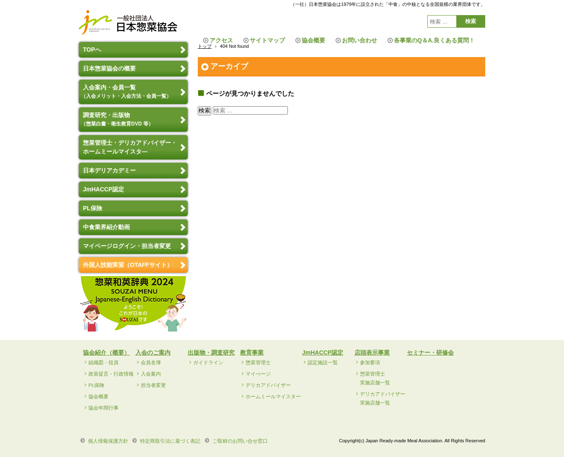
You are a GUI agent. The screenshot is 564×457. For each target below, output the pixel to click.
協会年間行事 (103, 408)
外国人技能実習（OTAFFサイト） (128, 264)
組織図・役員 (103, 363)
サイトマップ (267, 40)
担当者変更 (153, 385)
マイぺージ (258, 374)
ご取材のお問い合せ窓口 (240, 441)
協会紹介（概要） (106, 352)
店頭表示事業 (372, 352)
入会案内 (151, 374)
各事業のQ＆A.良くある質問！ (434, 40)
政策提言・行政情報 (111, 374)
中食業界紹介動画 (106, 227)
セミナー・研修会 (430, 352)
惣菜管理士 (258, 363)
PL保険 (92, 208)
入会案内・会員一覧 (127, 91)
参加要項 (370, 363)
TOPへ (92, 49)
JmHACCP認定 (103, 189)
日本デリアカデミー (109, 170)
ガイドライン (208, 363)
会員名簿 (151, 363)
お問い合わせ (359, 40)
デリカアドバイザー (268, 385)
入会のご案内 (153, 352)
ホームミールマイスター (273, 397)
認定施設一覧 (323, 363)
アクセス (221, 40)
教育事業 (252, 352)
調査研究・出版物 (118, 119)
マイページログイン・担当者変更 (127, 246)
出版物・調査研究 (211, 352)
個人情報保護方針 (108, 441)
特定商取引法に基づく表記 (170, 441)
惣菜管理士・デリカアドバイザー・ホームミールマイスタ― (130, 147)
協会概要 (313, 40)
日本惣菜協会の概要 (109, 68)
